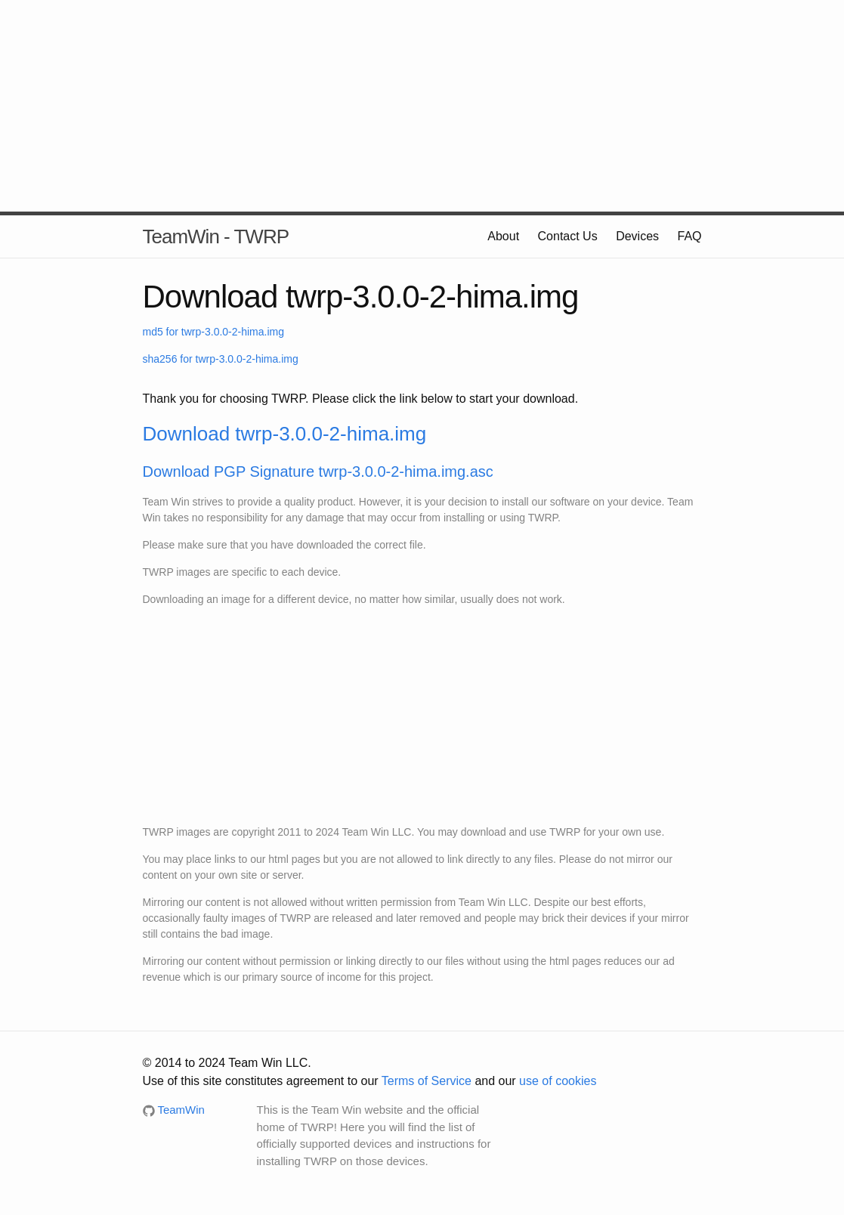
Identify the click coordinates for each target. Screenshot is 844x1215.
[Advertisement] (422, 106)
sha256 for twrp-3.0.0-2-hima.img (220, 359)
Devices (637, 236)
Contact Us (568, 236)
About (503, 236)
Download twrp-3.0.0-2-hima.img (285, 433)
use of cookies (557, 1080)
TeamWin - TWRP (216, 236)
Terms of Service (426, 1080)
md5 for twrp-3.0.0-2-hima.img (214, 332)
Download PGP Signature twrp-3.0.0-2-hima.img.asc (318, 471)
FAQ (689, 236)
